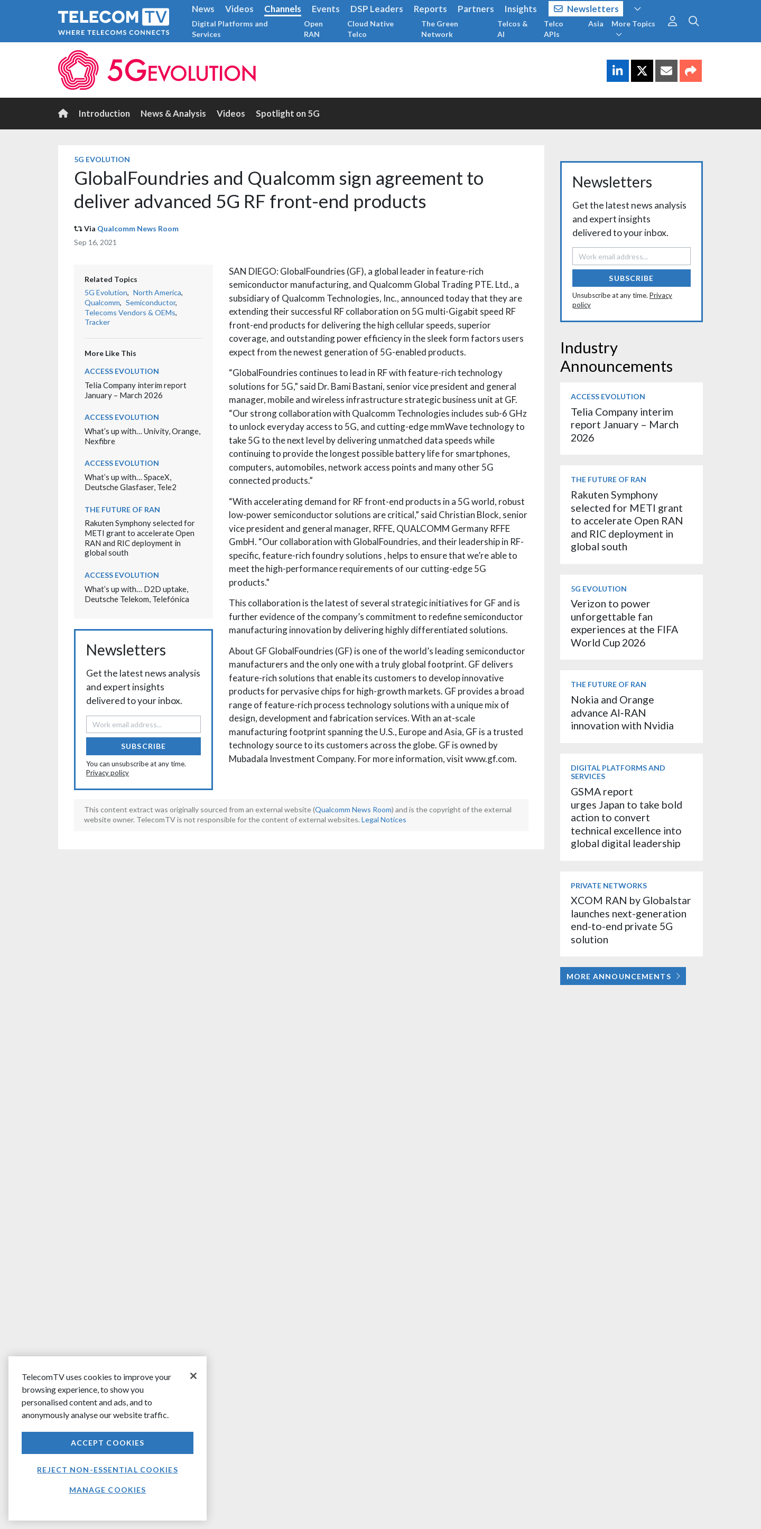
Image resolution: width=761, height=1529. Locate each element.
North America (157, 292)
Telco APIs (553, 29)
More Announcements (623, 976)
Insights (521, 8)
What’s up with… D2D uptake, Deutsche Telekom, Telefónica (137, 594)
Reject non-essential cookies (107, 1469)
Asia (596, 23)
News (203, 8)
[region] (107, 1438)
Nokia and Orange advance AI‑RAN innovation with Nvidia (622, 712)
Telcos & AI (512, 29)
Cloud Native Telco (370, 29)
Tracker (97, 321)
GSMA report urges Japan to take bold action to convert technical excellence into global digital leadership (626, 817)
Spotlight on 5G (288, 113)
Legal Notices (383, 819)
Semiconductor (150, 302)
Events (326, 8)
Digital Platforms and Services (230, 29)
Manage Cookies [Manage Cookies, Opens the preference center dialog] (107, 1489)
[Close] (193, 1375)
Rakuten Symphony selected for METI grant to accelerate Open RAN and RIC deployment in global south (140, 537)
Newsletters (586, 8)
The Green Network (439, 29)
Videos (239, 8)
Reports (430, 8)
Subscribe (143, 746)
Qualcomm (102, 302)
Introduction (104, 113)
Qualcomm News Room (138, 228)
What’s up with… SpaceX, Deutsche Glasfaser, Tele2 (131, 482)
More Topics (633, 28)
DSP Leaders (376, 8)
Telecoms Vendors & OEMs (130, 312)
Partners (476, 8)
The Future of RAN (122, 509)
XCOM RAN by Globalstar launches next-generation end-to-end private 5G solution (631, 919)
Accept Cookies (108, 1442)
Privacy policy (107, 772)
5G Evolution (102, 159)
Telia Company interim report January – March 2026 (136, 390)
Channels (282, 8)
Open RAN (313, 29)
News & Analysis (173, 113)
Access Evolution (122, 371)
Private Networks (609, 885)
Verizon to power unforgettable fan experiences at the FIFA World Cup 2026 (624, 622)
